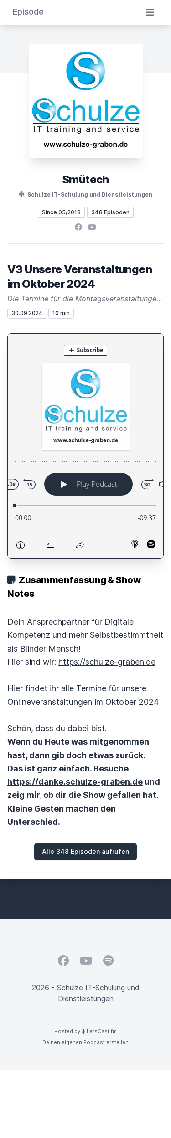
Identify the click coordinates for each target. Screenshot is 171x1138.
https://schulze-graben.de (106, 662)
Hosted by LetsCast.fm (85, 1031)
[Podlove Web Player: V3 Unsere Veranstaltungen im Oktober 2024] (85, 446)
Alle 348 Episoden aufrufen (85, 851)
